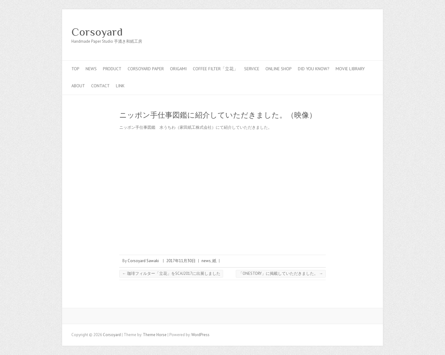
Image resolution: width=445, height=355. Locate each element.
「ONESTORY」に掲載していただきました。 (281, 273)
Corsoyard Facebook (339, 32)
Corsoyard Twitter (349, 32)
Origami (178, 68)
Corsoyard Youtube (358, 32)
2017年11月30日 (181, 260)
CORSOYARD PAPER (146, 68)
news (91, 68)
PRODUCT (112, 68)
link (120, 86)
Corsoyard (97, 32)
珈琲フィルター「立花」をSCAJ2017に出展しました (171, 273)
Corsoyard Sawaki (143, 260)
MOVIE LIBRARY (350, 68)
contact (100, 86)
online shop (278, 68)
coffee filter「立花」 (215, 68)
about (78, 86)
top (75, 68)
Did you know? (313, 68)
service (251, 68)
